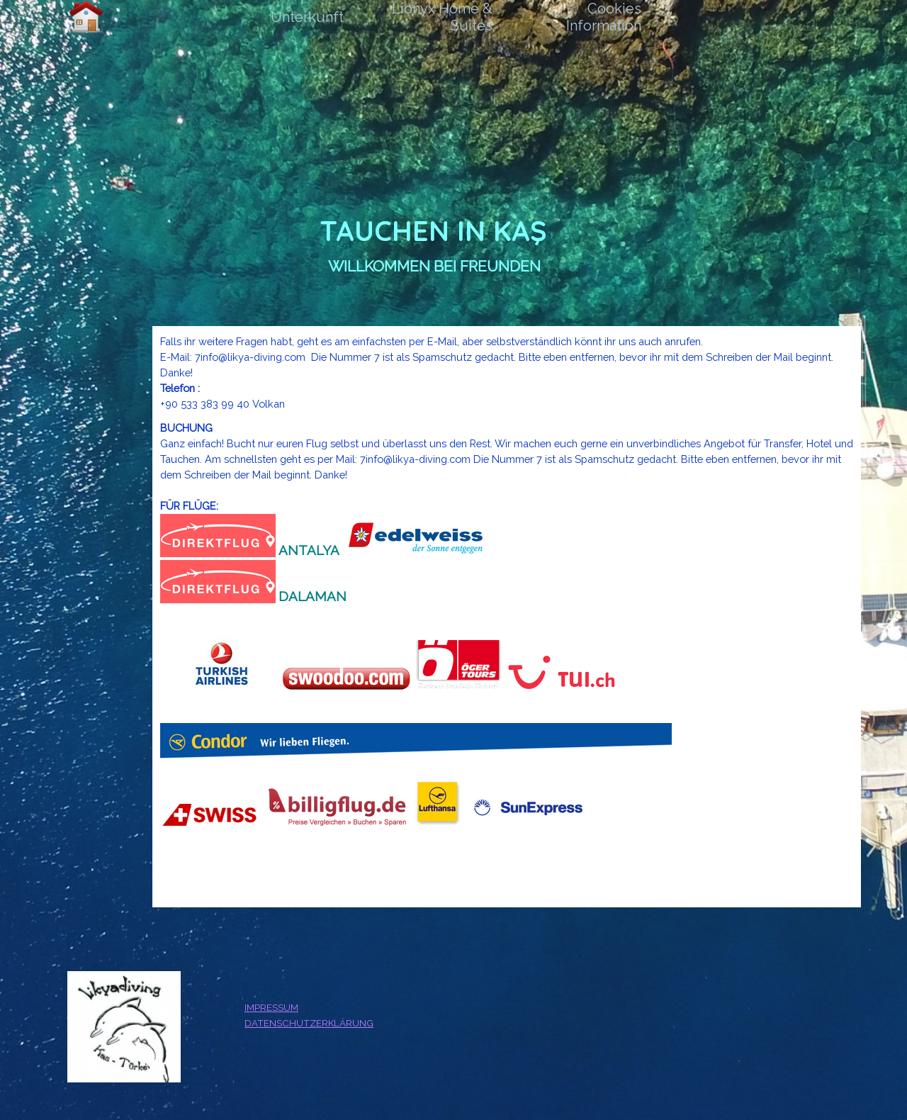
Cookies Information (603, 17)
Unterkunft (307, 17)
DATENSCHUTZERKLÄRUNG (308, 1023)
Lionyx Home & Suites (442, 17)
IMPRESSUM (271, 1007)
